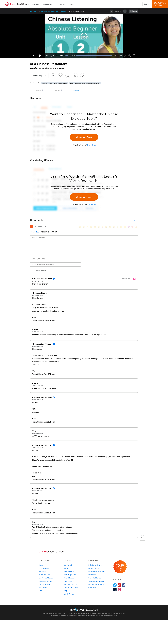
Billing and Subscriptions (96, 571)
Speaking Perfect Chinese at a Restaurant (53, 11)
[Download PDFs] (75, 75)
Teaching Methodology (96, 581)
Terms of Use (120, 614)
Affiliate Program (69, 594)
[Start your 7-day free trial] (120, 567)
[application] (84, 36)
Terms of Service (107, 616)
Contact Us (92, 587)
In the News (68, 581)
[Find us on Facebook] (124, 585)
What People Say (70, 575)
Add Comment (41, 270)
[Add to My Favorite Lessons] (60, 75)
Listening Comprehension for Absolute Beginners (85, 83)
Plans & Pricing (69, 578)
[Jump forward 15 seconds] (47, 55)
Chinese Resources (45, 584)
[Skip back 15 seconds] (33, 55)
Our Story (67, 568)
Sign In (146, 4)
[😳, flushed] (84, 227)
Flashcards (42, 571)
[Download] (129, 55)
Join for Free (84, 137)
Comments (76, 90)
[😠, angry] (99, 227)
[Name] (55, 259)
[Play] (40, 55)
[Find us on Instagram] (119, 589)
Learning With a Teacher (96, 584)
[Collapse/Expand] (84, 220)
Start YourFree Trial (160, 4)
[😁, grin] (87, 227)
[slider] (66, 55)
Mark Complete (39, 76)
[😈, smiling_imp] (129, 227)
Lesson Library (34, 11)
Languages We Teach (71, 584)
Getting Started (93, 568)
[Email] (55, 264)
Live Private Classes (46, 578)
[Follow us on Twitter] (115, 585)
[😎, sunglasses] (95, 227)
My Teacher (61, 4)
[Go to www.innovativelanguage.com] (84, 609)
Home (41, 565)
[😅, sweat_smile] (106, 227)
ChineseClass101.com (97, 614)
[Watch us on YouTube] (119, 585)
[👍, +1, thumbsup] (136, 227)
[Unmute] (61, 55)
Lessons (35, 4)
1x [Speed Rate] (53, 55)
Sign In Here (91, 145)
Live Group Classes (45, 581)
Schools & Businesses (71, 587)
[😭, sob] (114, 227)
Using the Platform (94, 578)
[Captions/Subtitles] (121, 55)
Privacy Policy (110, 614)
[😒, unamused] (91, 227)
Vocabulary (47, 4)
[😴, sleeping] (121, 227)
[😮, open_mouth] (125, 227)
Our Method (68, 565)
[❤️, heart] (132, 227)
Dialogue (38, 90)
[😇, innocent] (117, 227)
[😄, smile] (80, 227)
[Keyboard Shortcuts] (134, 55)
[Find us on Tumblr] (115, 589)
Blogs (65, 591)
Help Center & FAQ (95, 565)
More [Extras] (71, 4)
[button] (138, 4)
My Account (92, 575)
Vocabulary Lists (44, 575)
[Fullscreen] (125, 55)
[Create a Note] (67, 75)
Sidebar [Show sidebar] (134, 11)
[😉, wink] (110, 227)
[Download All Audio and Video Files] (82, 75)
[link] (124, 11)
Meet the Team (69, 571)
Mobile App (42, 591)
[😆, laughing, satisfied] (102, 227)
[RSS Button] (31, 226)
